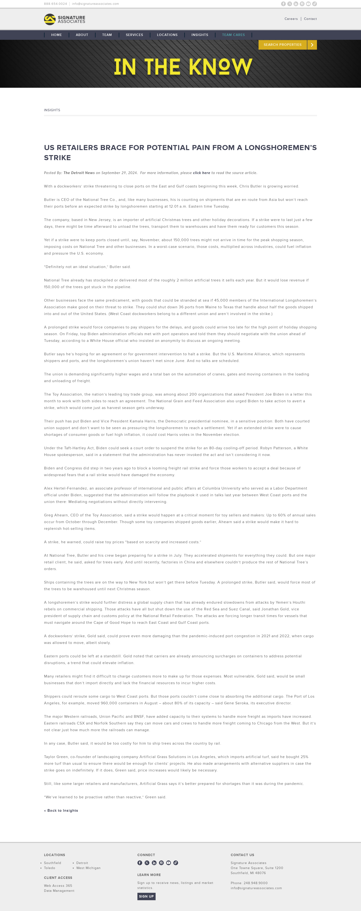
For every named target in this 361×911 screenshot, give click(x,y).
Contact (310, 19)
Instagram (302, 3)
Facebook (283, 3)
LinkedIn (295, 3)
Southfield (52, 863)
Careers (291, 19)
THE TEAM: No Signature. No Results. (89, 19)
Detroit (82, 863)
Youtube (308, 3)
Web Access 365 (58, 886)
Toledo (49, 868)
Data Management (59, 891)
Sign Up (146, 896)
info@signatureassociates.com (95, 4)
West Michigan (88, 868)
